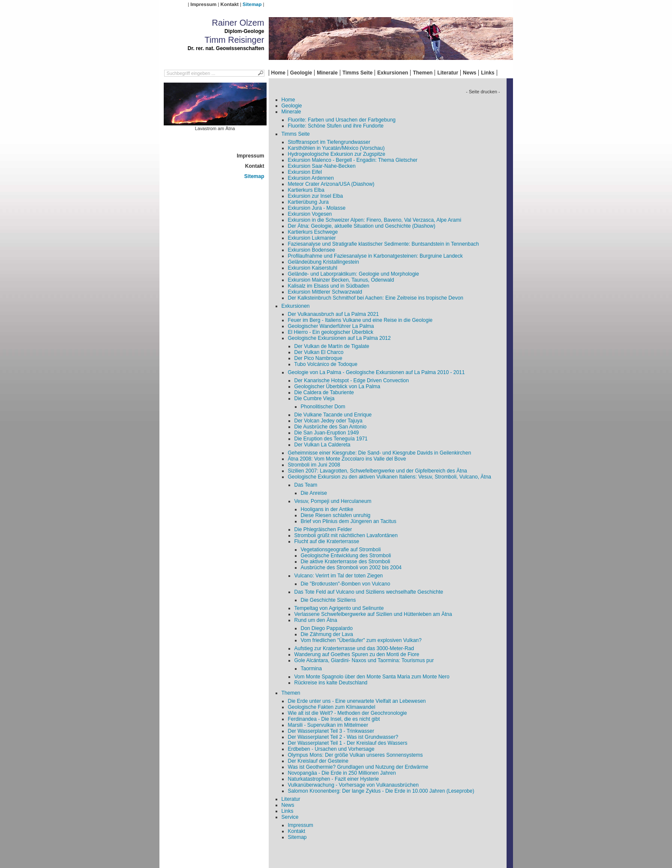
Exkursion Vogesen (310, 214)
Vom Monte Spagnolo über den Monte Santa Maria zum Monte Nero (372, 677)
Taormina (311, 669)
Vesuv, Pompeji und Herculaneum (333, 501)
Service (290, 817)
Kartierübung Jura (308, 202)
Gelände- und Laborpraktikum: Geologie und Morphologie (353, 274)
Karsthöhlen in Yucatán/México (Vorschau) (336, 148)
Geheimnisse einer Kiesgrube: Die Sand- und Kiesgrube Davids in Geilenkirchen (379, 453)
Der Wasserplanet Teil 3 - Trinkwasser (331, 731)
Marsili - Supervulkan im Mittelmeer (328, 725)
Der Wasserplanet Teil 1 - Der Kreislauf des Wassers (348, 743)
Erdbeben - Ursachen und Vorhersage (331, 749)
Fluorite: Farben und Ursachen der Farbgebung (342, 120)
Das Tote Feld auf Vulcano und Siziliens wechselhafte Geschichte (369, 592)
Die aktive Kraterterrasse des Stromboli (345, 562)
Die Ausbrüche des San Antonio (330, 427)
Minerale (327, 73)
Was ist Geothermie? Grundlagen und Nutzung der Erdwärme (358, 767)
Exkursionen (392, 73)
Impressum (203, 4)
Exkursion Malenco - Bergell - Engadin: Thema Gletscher (353, 160)
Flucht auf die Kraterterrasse (326, 541)
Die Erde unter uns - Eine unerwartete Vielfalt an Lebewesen (357, 701)
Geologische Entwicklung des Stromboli (346, 556)
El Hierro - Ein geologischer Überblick (330, 332)
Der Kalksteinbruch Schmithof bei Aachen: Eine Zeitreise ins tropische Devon (376, 298)
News (469, 73)
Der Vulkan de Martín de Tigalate (331, 346)
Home (278, 73)
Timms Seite (357, 73)
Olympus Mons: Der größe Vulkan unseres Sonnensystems (355, 755)
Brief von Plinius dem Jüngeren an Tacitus (348, 521)
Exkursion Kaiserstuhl (312, 268)
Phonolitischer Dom (323, 407)
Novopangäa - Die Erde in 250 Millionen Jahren (342, 773)
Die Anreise (314, 493)
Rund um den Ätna (315, 620)
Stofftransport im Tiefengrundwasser (329, 142)
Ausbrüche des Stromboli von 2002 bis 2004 (351, 568)
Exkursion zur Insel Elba (315, 196)
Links (487, 73)
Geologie (301, 73)
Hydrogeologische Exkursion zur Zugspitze (336, 154)
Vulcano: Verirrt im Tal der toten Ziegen (338, 576)
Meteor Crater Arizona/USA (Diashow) (331, 184)
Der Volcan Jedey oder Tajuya (328, 421)
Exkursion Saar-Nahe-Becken (322, 166)
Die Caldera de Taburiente (324, 392)
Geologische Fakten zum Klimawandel (331, 707)
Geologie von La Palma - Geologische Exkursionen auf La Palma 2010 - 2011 (376, 372)
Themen (422, 73)
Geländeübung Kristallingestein (323, 262)
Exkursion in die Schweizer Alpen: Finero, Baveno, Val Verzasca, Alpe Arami (375, 220)
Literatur (447, 73)
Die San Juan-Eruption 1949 (326, 433)
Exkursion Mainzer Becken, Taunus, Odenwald (341, 280)
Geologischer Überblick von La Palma (337, 386)
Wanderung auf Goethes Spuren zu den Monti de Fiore (357, 654)
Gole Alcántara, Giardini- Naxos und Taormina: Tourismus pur (364, 660)
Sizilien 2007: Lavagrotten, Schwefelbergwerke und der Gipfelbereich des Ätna (377, 471)
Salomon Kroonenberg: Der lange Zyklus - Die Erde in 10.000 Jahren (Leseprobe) (381, 791)
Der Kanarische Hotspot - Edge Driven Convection (351, 380)
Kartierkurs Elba (306, 190)
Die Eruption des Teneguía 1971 (331, 439)
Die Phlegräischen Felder (323, 529)
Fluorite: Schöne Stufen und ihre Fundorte (336, 126)
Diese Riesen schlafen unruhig (336, 515)
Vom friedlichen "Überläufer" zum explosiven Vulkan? (361, 640)
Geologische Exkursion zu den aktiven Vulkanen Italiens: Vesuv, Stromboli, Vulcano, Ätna (390, 477)
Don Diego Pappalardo (327, 628)
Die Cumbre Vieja (314, 398)
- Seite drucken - (483, 91)
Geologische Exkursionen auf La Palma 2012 (339, 338)
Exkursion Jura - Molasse (317, 208)
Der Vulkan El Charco (319, 352)
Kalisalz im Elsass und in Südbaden (328, 286)
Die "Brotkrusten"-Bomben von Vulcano (345, 584)
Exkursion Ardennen (311, 178)
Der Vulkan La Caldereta (322, 445)
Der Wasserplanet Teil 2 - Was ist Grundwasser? (343, 737)
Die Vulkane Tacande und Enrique (333, 415)
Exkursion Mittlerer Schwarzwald (325, 292)
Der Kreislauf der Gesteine (318, 761)
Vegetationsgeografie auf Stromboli (341, 550)
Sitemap (252, 4)
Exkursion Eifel (305, 172)
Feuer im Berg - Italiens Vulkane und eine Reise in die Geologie (360, 320)
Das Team (306, 485)
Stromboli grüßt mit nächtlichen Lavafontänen (346, 535)
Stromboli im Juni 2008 (314, 465)
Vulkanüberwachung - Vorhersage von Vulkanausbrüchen (353, 785)
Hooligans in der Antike (327, 509)
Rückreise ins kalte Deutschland (331, 683)
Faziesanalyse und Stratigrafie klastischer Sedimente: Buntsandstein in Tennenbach (383, 244)
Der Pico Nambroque (318, 358)
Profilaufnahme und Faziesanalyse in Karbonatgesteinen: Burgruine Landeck (375, 256)
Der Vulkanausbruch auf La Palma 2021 (333, 314)
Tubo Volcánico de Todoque (325, 364)
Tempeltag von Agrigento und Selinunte (339, 608)
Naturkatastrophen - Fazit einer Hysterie (333, 779)
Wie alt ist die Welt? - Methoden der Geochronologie (347, 713)
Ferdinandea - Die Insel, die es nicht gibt (334, 719)
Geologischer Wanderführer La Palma (331, 326)
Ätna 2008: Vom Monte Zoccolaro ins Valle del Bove (347, 459)
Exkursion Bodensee (311, 250)
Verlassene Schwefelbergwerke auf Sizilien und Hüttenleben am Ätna (373, 614)
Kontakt (229, 4)
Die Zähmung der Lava (327, 634)
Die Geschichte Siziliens (328, 600)
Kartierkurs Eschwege (313, 232)
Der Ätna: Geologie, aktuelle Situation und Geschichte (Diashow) (361, 226)
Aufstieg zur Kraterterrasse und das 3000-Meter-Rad (354, 648)
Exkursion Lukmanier (312, 238)
